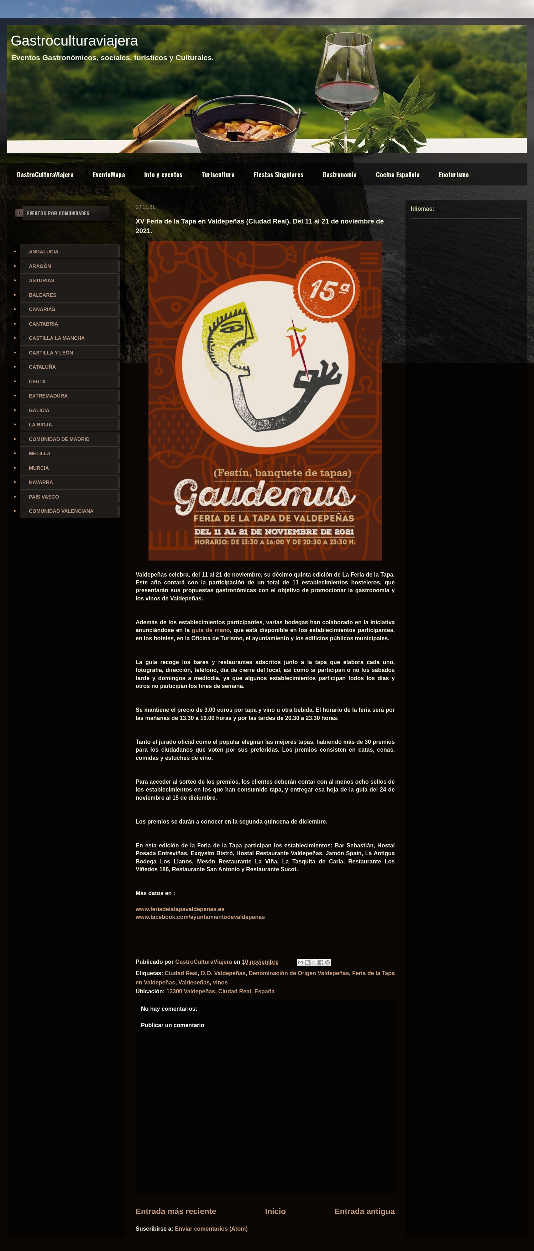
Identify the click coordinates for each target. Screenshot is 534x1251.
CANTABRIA (43, 324)
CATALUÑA (42, 367)
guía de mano (211, 630)
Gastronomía (340, 174)
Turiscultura (218, 174)
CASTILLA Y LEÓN (51, 353)
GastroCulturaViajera (45, 174)
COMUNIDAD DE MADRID (59, 439)
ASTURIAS (41, 280)
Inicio (275, 1211)
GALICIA (39, 410)
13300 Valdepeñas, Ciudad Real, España (220, 991)
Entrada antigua (365, 1211)
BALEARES (42, 295)
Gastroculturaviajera (74, 40)
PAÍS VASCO (44, 497)
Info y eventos (163, 174)
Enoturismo (454, 174)
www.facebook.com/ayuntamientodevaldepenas (200, 917)
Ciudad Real (181, 973)
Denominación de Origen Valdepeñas (298, 973)
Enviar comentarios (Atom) (211, 1229)
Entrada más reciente (176, 1211)
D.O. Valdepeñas (223, 973)
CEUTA (37, 381)
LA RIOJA (40, 424)
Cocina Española (398, 174)
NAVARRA (41, 482)
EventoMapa (109, 174)
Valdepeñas (194, 982)
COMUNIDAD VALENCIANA (61, 511)
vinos (220, 982)
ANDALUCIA (43, 251)
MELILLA (40, 453)
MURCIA (39, 468)
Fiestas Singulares (278, 174)
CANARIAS (42, 309)
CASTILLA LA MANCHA (57, 338)
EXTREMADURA (48, 396)
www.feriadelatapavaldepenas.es (180, 909)
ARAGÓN (40, 266)
